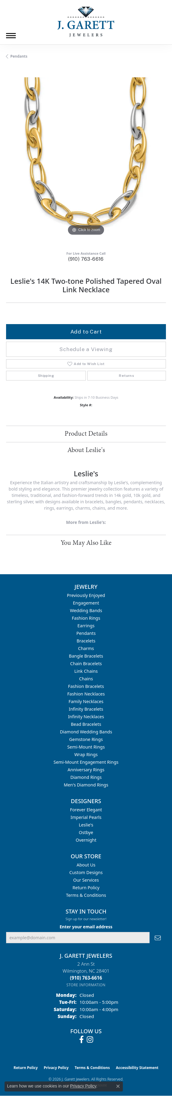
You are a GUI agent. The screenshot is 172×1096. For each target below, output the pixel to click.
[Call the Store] (86, 978)
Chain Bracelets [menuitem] (86, 663)
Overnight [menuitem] (86, 840)
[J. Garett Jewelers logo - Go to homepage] (86, 22)
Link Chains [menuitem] (86, 671)
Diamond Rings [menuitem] (86, 777)
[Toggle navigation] (11, 35)
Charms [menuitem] (86, 648)
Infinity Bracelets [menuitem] (86, 709)
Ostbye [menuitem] (86, 832)
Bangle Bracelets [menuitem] (86, 656)
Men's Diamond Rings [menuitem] (86, 785)
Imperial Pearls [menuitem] (86, 817)
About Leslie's (86, 450)
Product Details (86, 433)
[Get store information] (86, 984)
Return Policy (86, 887)
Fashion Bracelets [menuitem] (86, 686)
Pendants (18, 56)
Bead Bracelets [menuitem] (86, 724)
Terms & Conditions (86, 895)
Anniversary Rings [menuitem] (86, 770)
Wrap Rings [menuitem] (86, 754)
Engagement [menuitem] (86, 603)
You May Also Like (86, 543)
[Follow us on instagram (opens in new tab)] (90, 1039)
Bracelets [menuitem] (85, 641)
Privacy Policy (56, 1067)
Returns (126, 376)
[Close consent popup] (118, 1086)
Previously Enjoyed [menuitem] (86, 595)
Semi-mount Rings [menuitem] (86, 747)
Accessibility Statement (137, 1067)
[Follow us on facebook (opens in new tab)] (81, 1039)
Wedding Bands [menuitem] (86, 610)
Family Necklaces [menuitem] (86, 701)
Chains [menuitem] (86, 679)
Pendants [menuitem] (86, 633)
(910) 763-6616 (86, 259)
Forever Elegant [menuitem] (86, 810)
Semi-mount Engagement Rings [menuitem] (86, 762)
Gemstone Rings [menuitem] (86, 739)
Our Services (86, 880)
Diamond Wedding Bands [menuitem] (86, 732)
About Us (86, 865)
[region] (86, 157)
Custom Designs (86, 872)
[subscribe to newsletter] (158, 937)
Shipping (46, 376)
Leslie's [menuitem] (86, 825)
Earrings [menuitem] (85, 625)
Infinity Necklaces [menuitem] (86, 716)
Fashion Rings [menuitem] (86, 618)
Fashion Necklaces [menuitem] (86, 694)
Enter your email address (85, 927)
